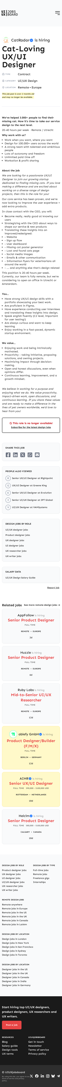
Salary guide (10, 1045)
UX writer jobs (13, 556)
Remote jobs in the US (14, 912)
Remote (23, 87)
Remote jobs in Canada (15, 920)
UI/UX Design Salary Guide (20, 577)
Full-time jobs (40, 870)
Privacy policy (37, 1053)
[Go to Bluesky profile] (53, 1076)
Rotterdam (22, 794)
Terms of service (38, 1049)
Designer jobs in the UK (15, 973)
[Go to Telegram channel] (58, 1076)
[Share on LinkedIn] (15, 454)
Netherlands (39, 794)
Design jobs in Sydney (14, 950)
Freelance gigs (41, 878)
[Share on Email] (37, 454)
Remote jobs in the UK (14, 916)
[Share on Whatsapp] (30, 454)
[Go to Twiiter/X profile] (31, 1076)
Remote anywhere (12, 904)
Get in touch (36, 1041)
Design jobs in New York (15, 943)
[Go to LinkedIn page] (42, 1076)
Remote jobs (40, 874)
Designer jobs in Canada (15, 977)
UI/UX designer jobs (16, 529)
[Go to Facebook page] (37, 1076)
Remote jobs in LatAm (14, 924)
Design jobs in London (14, 939)
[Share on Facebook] (8, 454)
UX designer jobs (14, 540)
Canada (37, 832)
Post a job (12, 1025)
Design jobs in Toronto (14, 954)
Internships (39, 882)
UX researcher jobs (15, 551)
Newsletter (35, 1045)
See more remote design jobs (40, 605)
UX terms (8, 1053)
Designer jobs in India (14, 981)
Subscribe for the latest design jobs (31, 427)
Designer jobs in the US (14, 969)
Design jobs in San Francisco (17, 947)
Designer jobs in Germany (16, 985)
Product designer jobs (17, 535)
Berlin (24, 757)
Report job (53, 587)
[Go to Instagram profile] (47, 1076)
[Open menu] (57, 13)
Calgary (25, 832)
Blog (5, 1041)
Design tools (10, 1049)
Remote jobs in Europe (14, 908)
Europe (36, 87)
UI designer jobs (14, 545)
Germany (36, 757)
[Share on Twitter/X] (22, 454)
